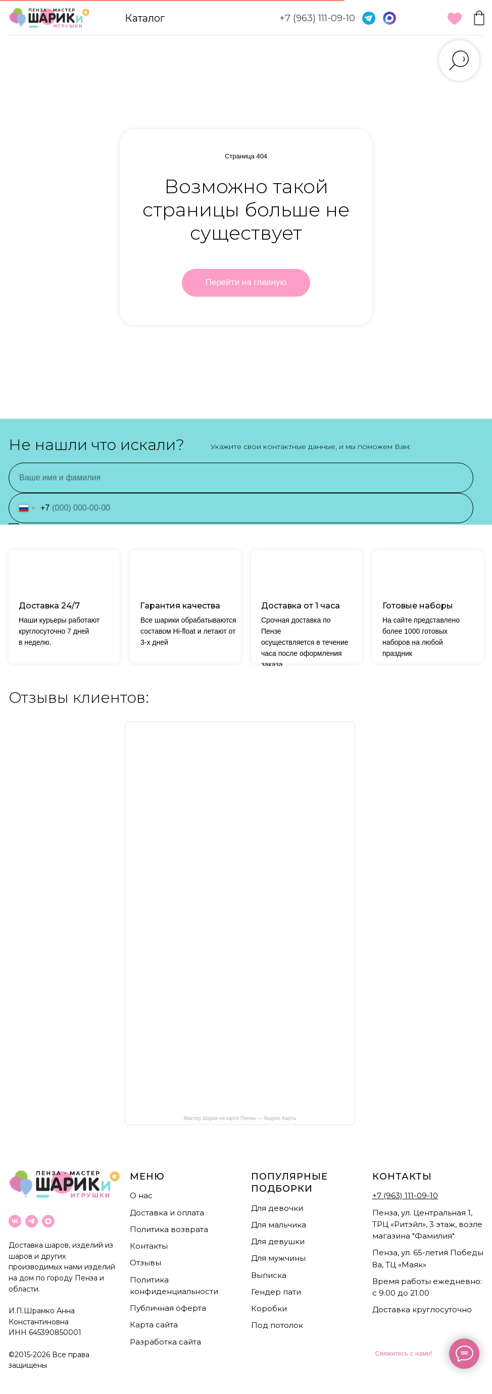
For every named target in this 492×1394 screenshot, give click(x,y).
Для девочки (277, 1208)
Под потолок (277, 1325)
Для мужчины (278, 1258)
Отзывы (145, 1262)
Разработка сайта (165, 1342)
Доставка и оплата (167, 1212)
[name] (241, 478)
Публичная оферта (168, 1308)
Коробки (269, 1308)
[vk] (15, 1221)
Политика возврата (169, 1229)
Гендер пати (276, 1292)
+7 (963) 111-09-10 (317, 18)
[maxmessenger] (48, 1221)
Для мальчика (278, 1225)
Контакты (149, 1246)
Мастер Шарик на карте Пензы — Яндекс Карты (239, 1118)
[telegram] (31, 1221)
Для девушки (278, 1241)
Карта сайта (154, 1324)
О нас (141, 1195)
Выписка (268, 1275)
